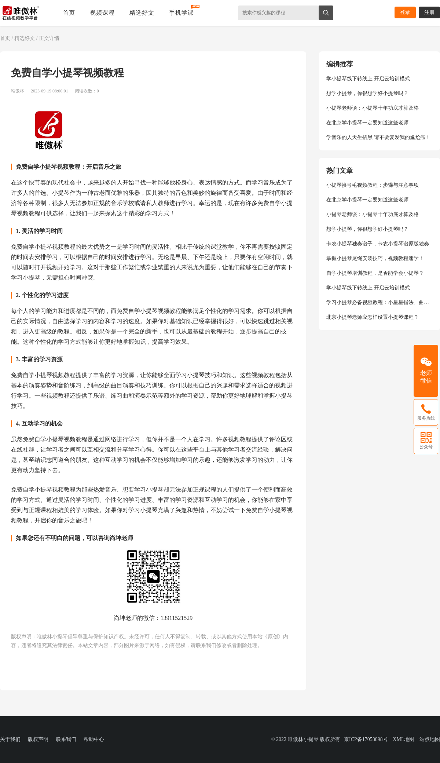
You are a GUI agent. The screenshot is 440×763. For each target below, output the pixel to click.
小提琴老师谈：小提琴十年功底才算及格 (372, 108)
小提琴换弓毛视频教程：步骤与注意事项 (372, 185)
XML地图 (403, 739)
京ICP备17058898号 (366, 739)
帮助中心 (94, 739)
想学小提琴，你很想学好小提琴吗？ (367, 93)
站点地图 (429, 739)
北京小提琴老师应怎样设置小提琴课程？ (372, 317)
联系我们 (66, 739)
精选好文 (141, 13)
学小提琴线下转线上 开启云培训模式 (368, 78)
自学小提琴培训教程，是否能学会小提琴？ (375, 273)
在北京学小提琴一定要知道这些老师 (367, 122)
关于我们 (10, 739)
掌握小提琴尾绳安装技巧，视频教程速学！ (375, 258)
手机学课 (181, 13)
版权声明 (38, 739)
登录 (405, 12)
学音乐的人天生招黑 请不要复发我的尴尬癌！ (378, 137)
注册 (429, 12)
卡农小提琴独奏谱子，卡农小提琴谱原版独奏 (377, 244)
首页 (69, 13)
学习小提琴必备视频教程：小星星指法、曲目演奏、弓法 (379, 302)
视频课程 (102, 13)
